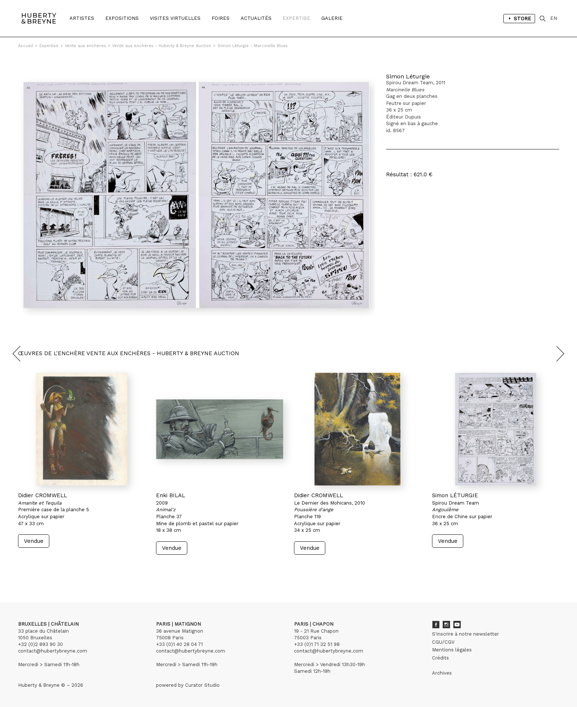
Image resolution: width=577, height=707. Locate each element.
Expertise (296, 18)
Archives (442, 673)
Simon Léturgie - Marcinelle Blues (252, 45)
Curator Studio (202, 685)
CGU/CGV (443, 642)
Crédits (440, 658)
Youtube (457, 624)
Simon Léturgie (408, 76)
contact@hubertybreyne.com (52, 651)
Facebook (435, 624)
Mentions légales (452, 650)
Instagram (446, 624)
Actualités (256, 18)
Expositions (122, 18)
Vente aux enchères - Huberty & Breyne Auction (161, 45)
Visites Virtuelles (175, 18)
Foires (221, 18)
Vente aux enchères (85, 45)
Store (519, 18)
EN (553, 18)
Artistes (82, 18)
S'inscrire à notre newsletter (465, 634)
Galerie (332, 18)
